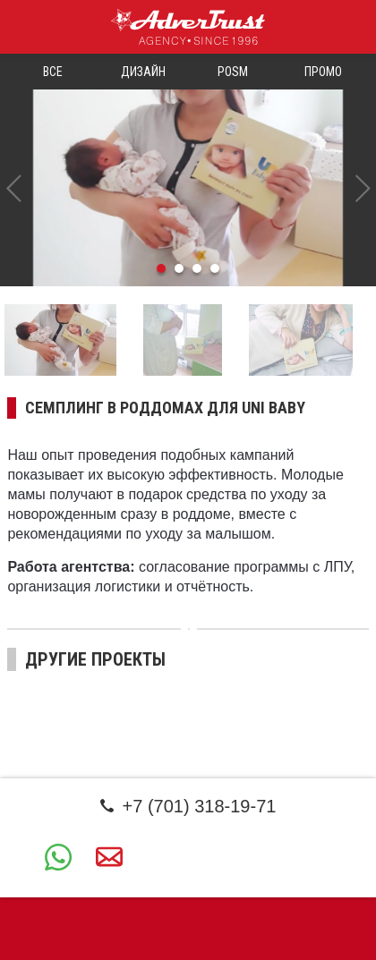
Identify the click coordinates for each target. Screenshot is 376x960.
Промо (323, 71)
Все (53, 71)
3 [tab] (196, 268)
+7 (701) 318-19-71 (188, 806)
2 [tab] (179, 268)
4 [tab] (214, 268)
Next (362, 187)
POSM (233, 71)
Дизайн (143, 71)
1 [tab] (161, 268)
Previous (13, 187)
